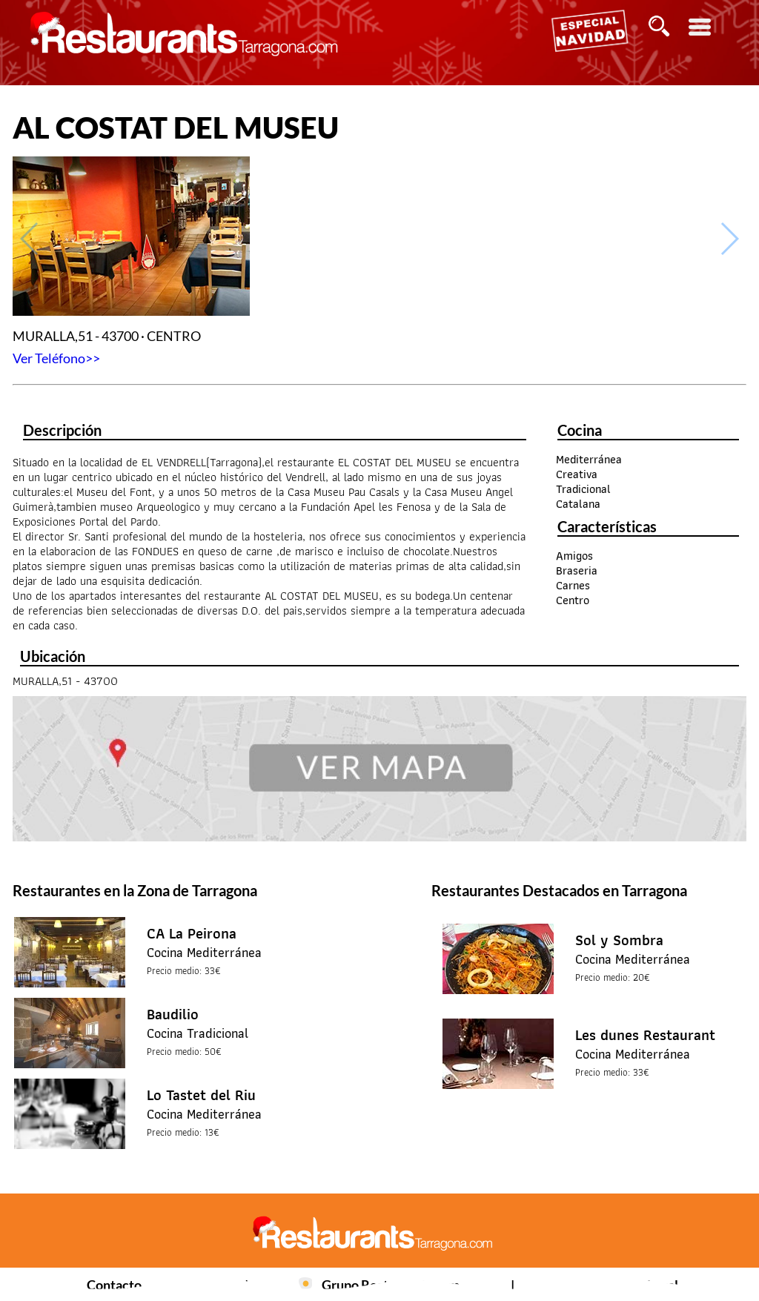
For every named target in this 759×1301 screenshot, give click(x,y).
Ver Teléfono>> (56, 358)
